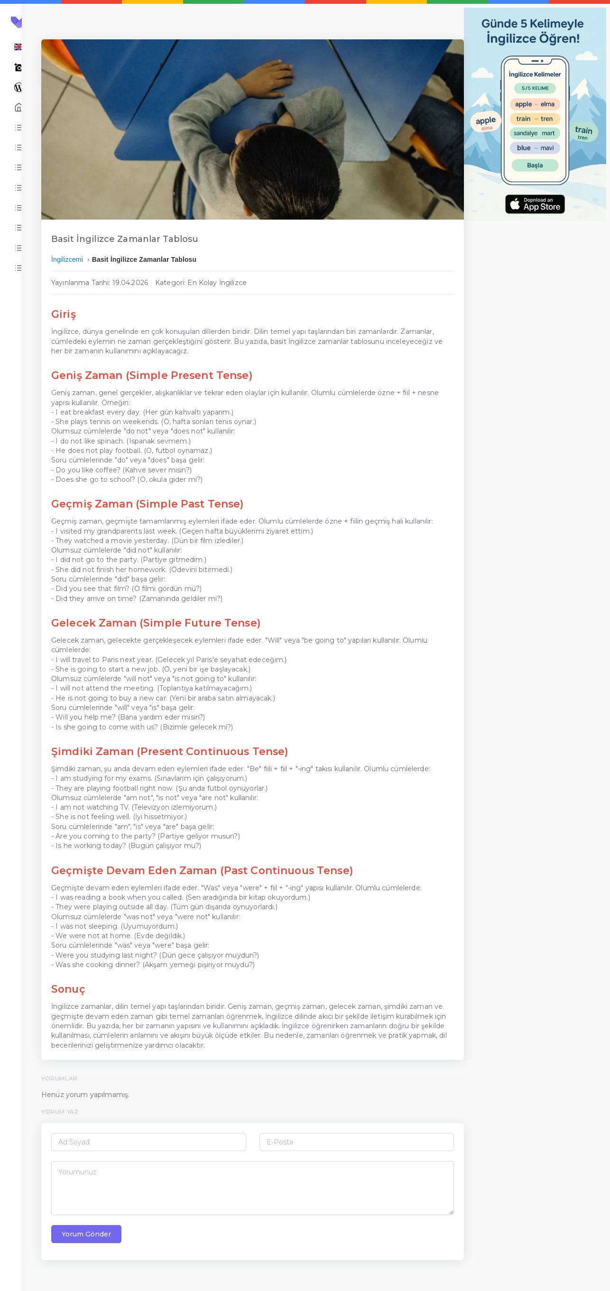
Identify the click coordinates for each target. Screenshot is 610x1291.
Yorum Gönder (181, 1251)
